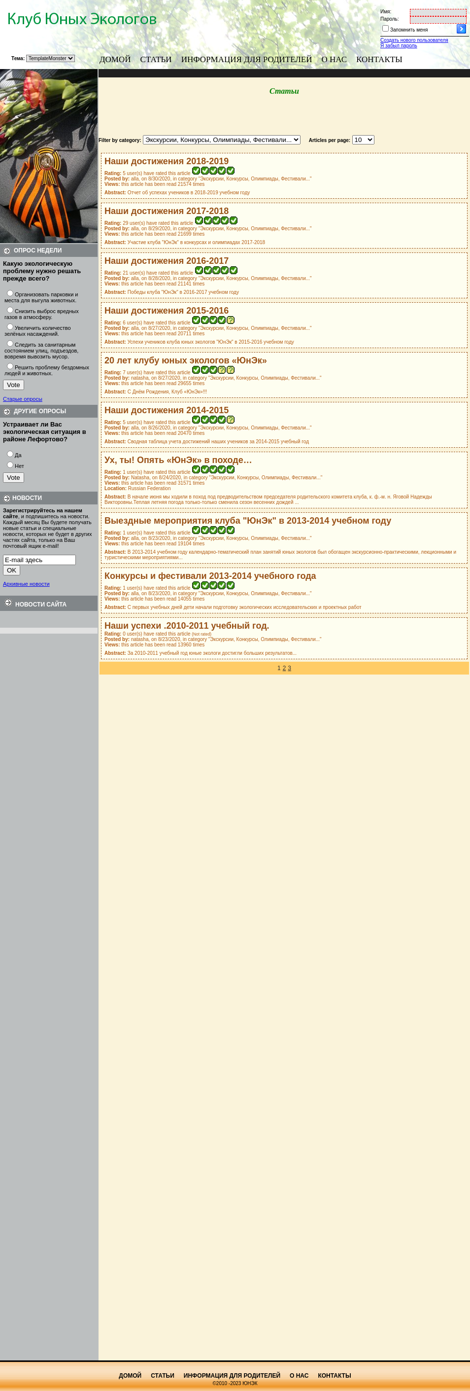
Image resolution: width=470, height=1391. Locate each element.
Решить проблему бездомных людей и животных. (46, 370)
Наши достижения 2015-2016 (166, 311)
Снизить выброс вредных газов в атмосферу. (41, 314)
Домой (115, 59)
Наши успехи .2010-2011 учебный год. (186, 626)
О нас (334, 59)
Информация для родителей (246, 59)
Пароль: (389, 19)
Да (18, 455)
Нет (19, 466)
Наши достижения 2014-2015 (166, 410)
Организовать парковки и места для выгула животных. (41, 297)
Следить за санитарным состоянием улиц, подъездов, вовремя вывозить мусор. (41, 350)
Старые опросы (22, 399)
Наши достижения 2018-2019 (166, 161)
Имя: (385, 11)
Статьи (156, 59)
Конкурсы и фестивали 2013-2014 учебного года (210, 576)
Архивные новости (26, 584)
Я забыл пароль (398, 45)
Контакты (379, 59)
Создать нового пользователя (414, 40)
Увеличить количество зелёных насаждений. (37, 331)
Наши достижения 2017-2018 (166, 211)
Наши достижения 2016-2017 (166, 261)
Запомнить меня (409, 30)
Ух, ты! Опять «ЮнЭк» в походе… (178, 460)
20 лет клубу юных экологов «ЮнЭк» (185, 360)
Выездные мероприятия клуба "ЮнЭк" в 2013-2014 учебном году (247, 521)
